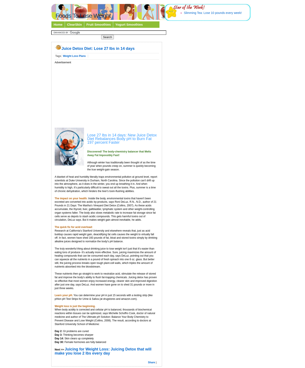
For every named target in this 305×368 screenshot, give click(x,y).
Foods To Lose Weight (83, 15)
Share (151, 362)
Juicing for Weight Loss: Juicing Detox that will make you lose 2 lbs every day (103, 351)
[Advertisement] (91, 94)
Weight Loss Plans (74, 56)
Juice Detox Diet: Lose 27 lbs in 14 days (95, 48)
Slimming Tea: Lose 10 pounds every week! (213, 13)
